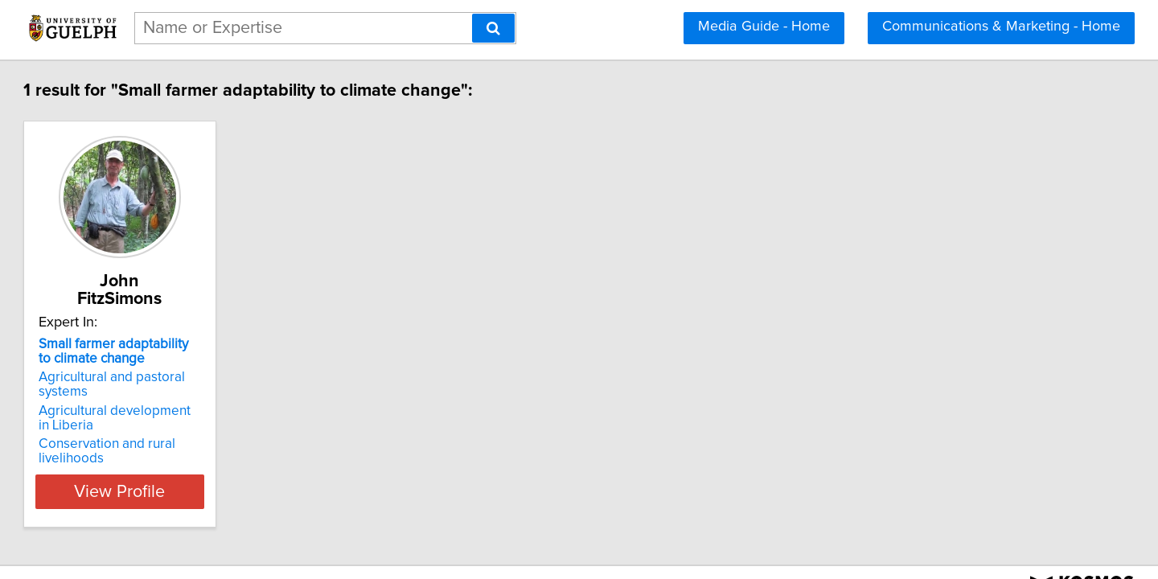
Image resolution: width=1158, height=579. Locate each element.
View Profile (213, 459)
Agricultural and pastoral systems (211, 359)
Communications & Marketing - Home (1001, 26)
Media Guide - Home (764, 26)
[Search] (493, 28)
